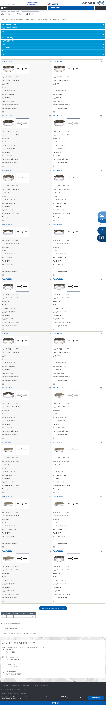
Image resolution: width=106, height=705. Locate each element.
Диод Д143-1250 (7, 333)
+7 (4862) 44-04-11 (15, 652)
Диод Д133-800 (6, 279)
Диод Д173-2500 (58, 388)
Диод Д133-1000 (7, 170)
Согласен (96, 698)
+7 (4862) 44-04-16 (14, 659)
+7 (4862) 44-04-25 (14, 674)
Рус (6, 4)
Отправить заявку (32, 4)
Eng (9, 4)
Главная (3, 11)
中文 (15, 4)
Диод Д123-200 (6, 61)
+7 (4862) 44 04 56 (31, 2)
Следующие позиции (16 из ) (53, 608)
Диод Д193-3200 (7, 551)
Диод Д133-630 (57, 224)
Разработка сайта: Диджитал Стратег (14, 693)
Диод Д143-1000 (58, 279)
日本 (12, 4)
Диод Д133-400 (57, 170)
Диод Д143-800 (6, 388)
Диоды (18, 11)
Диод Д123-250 (57, 61)
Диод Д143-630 (57, 333)
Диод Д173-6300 (58, 496)
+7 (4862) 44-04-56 (15, 667)
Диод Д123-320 (6, 116)
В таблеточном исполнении (30, 11)
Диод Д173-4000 (58, 442)
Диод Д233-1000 (58, 551)
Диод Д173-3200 (7, 442)
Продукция (11, 11)
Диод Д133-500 (6, 224)
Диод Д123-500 (57, 116)
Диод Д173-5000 (7, 496)
